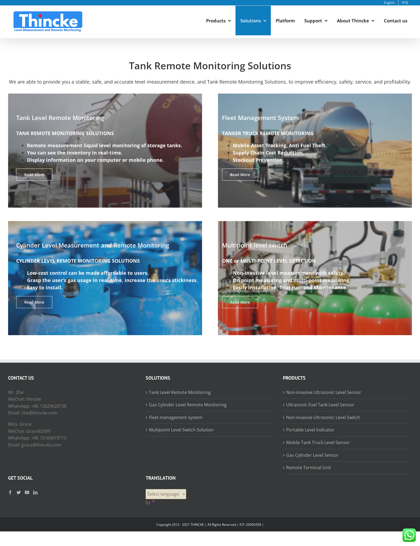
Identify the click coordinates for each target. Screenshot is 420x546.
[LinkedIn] (35, 492)
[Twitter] (18, 492)
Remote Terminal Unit (308, 468)
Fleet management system (176, 417)
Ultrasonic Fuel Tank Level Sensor (320, 405)
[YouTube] (27, 492)
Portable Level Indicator (310, 430)
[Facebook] (10, 492)
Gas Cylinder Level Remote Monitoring (188, 405)
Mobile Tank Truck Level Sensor (318, 442)
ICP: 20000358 (250, 524)
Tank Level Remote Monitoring (180, 392)
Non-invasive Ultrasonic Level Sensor (323, 392)
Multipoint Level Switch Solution (181, 430)
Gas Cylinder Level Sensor (312, 455)
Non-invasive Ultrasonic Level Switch (323, 417)
